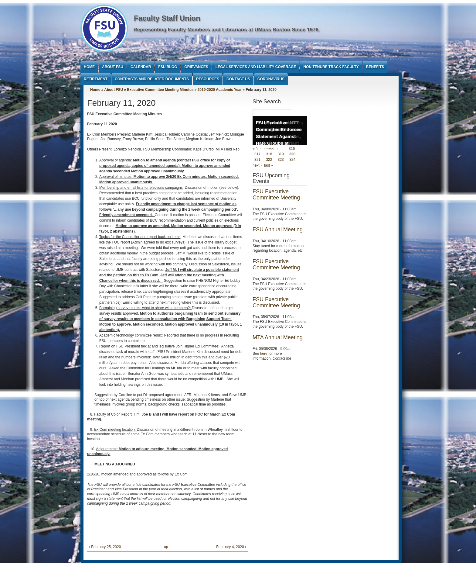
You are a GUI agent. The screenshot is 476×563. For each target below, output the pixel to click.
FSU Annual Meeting (278, 229)
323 (281, 160)
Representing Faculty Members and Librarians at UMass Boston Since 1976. (227, 30)
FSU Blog (167, 67)
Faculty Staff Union (167, 18)
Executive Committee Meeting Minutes (160, 90)
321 (257, 160)
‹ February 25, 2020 (105, 547)
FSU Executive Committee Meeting (276, 194)
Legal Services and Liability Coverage (256, 67)
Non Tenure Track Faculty (331, 67)
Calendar (141, 67)
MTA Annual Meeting (278, 337)
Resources (207, 79)
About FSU (112, 67)
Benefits (375, 67)
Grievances (196, 67)
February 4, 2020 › (231, 547)
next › (257, 165)
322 (269, 160)
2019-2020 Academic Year (220, 90)
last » (268, 165)
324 (292, 160)
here (263, 353)
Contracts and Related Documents (152, 79)
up (166, 547)
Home (89, 67)
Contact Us (238, 79)
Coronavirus (270, 79)
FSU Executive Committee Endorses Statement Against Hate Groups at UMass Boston (278, 136)
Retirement (95, 79)
